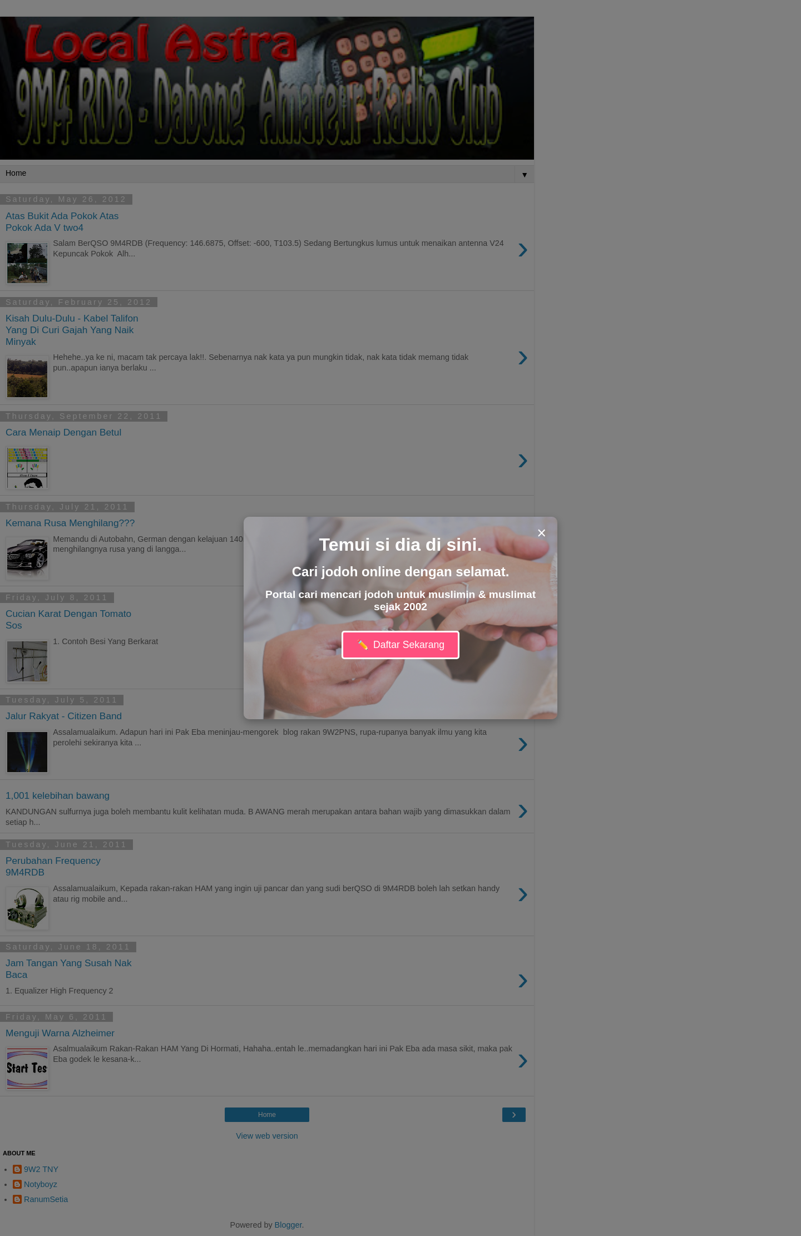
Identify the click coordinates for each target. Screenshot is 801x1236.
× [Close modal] (541, 533)
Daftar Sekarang (400, 645)
